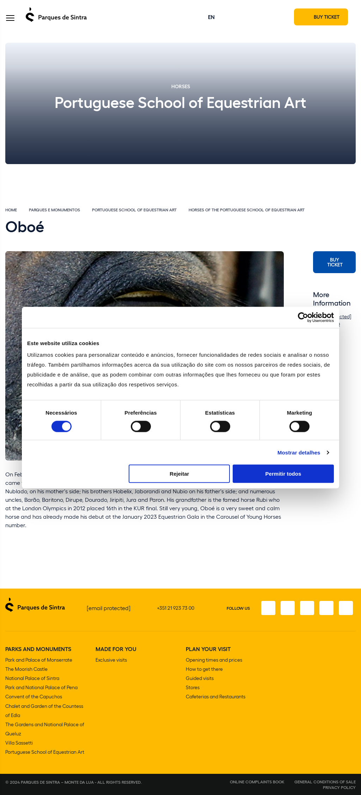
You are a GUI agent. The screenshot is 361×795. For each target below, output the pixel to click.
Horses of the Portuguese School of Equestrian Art (247, 210)
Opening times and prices (214, 660)
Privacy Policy (339, 787)
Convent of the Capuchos (33, 697)
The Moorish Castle (26, 670)
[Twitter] (306, 609)
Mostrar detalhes (298, 452)
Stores (193, 688)
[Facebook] (267, 609)
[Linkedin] (346, 609)
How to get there (204, 670)
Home (11, 210)
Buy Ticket (335, 262)
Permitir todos (283, 474)
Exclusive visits (111, 660)
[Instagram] (287, 609)
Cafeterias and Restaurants (215, 697)
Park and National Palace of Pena (41, 688)
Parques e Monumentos (54, 210)
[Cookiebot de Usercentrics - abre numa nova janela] (303, 317)
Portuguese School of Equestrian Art (134, 210)
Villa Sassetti (19, 743)
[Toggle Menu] (10, 19)
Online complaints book (257, 781)
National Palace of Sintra (32, 679)
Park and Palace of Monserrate (38, 660)
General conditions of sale (325, 781)
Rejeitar (179, 474)
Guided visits (200, 679)
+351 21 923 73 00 (175, 609)
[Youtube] (326, 609)
